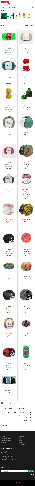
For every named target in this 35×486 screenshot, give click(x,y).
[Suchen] (25, 2)
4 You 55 (9, 47)
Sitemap (20, 440)
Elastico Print (9, 276)
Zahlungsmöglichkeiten (6, 438)
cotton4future (8, 189)
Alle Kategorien (8, 7)
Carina (8, 132)
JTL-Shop (19, 483)
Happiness (8, 362)
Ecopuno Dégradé (26, 248)
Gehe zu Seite (30, 403)
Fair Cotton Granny (26, 276)
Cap (26, 104)
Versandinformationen (6, 440)
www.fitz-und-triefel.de (10, 459)
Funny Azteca (8, 333)
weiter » (10, 403)
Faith (9, 305)
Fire (26, 305)
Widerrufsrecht (22, 444)
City (9, 161)
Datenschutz (21, 436)
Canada (9, 104)
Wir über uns (4, 436)
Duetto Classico (26, 219)
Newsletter (3, 442)
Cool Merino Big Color (26, 161)
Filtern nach (5, 22)
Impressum (21, 442)
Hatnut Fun (26, 362)
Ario (9, 75)
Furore (26, 333)
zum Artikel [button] (8, 54)
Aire (26, 47)
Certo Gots (26, 132)
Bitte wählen (5, 429)
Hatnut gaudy (8, 390)
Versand (24, 479)
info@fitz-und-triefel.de (9, 458)
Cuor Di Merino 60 (8, 219)
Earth (8, 248)
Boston (26, 75)
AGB (20, 438)
